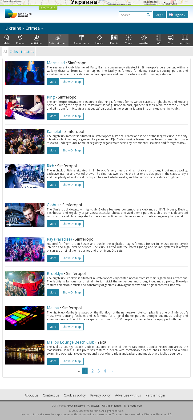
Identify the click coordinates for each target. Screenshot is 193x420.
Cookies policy (75, 395)
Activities (36, 40)
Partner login (155, 395)
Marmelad (56, 62)
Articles (184, 40)
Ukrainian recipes (111, 405)
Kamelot (54, 131)
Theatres (27, 51)
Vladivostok (93, 405)
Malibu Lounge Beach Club (70, 342)
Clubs (14, 51)
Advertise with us (128, 395)
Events (114, 40)
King (51, 97)
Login (159, 15)
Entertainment (58, 40)
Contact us (51, 395)
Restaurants (81, 40)
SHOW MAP (48, 7)
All (5, 51)
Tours (128, 40)
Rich (50, 165)
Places (20, 40)
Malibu (53, 307)
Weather (144, 40)
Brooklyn (55, 273)
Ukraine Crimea (24, 28)
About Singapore (76, 405)
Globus (53, 204)
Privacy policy (100, 395)
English (177, 15)
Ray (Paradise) (59, 239)
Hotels (99, 40)
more (52, 82)
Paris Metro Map (133, 405)
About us (31, 395)
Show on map (72, 82)
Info (159, 40)
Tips (170, 40)
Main (7, 40)
